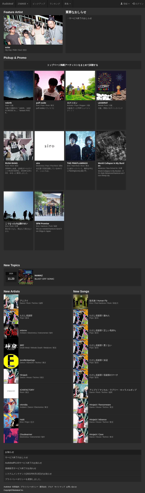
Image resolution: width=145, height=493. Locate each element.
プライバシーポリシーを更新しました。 (23, 479)
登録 (125, 4)
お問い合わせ (71, 487)
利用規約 (15, 487)
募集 (68, 4)
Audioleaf (7, 3)
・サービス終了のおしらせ (79, 18)
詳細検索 (23, 4)
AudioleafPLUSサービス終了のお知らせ (23, 463)
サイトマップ (59, 487)
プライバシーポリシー (29, 487)
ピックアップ (39, 4)
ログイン (138, 4)
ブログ (50, 487)
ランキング (55, 4)
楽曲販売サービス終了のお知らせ (20, 468)
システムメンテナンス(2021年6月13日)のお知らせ (28, 474)
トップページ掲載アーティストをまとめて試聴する (72, 65)
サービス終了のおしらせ (16, 457)
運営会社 (43, 487)
